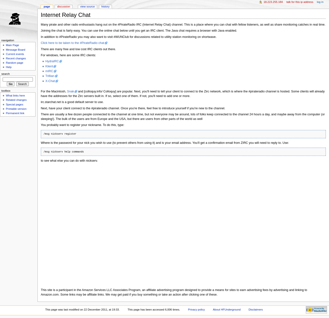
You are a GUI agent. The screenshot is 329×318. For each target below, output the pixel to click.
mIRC (49, 71)
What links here (15, 95)
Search (5, 73)
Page (47, 6)
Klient (49, 66)
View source (87, 6)
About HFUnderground (227, 309)
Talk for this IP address (299, 1)
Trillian (49, 76)
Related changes (16, 99)
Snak (70, 91)
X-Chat (50, 81)
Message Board (15, 49)
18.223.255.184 (273, 1)
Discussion (63, 6)
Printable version (16, 108)
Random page (14, 62)
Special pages (14, 104)
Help (9, 67)
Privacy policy (196, 309)
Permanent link (15, 113)
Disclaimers (256, 309)
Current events (15, 54)
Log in (320, 1)
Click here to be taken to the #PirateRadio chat (72, 43)
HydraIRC (52, 61)
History (105, 6)
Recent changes (16, 58)
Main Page (12, 45)
